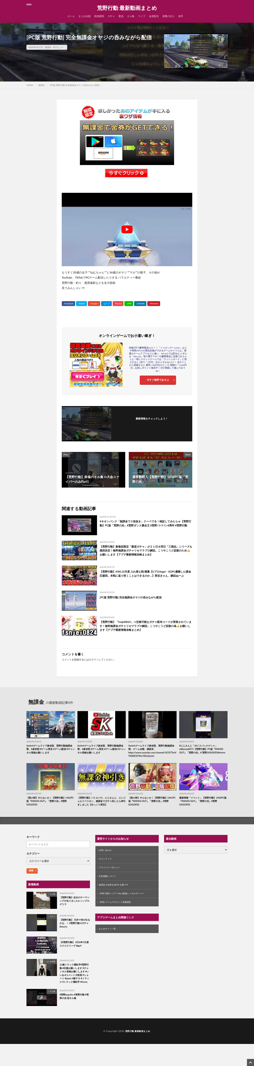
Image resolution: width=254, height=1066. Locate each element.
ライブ (141, 16)
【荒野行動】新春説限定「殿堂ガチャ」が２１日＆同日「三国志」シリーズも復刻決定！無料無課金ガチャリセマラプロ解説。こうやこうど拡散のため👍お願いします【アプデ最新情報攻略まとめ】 (146, 554)
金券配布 (154, 16)
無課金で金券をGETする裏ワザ (116, 898)
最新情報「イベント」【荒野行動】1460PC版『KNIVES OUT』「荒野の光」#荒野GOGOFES (201, 807)
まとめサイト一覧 (109, 943)
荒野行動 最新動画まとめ (127, 8)
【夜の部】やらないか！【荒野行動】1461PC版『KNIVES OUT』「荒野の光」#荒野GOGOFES (150, 807)
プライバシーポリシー (111, 879)
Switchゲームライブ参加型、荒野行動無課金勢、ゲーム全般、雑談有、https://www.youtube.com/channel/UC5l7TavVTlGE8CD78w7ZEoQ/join (152, 755)
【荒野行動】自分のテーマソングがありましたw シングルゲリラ (74, 912)
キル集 (130, 16)
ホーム (71, 16)
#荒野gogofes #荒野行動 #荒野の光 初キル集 (74, 1019)
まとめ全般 (84, 16)
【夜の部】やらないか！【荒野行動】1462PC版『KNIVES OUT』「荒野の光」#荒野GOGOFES (48, 807)
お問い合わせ (106, 861)
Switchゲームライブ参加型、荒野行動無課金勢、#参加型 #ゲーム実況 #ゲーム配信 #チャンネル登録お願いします (50, 753)
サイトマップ (106, 870)
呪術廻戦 (99, 16)
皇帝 (180, 16)
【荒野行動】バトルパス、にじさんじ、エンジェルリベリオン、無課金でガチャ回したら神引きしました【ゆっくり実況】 (101, 809)
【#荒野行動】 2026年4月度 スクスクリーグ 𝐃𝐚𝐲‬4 (74, 957)
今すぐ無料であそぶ (158, 380)
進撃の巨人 (168, 16)
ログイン (94, 662)
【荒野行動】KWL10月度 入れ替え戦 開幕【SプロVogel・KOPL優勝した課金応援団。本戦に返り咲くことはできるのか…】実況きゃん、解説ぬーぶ (145, 580)
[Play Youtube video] (127, 229)
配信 (121, 16)
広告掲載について (109, 888)
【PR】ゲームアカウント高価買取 (117, 916)
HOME (29, 85)
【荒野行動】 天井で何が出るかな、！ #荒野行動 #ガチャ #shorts (74, 935)
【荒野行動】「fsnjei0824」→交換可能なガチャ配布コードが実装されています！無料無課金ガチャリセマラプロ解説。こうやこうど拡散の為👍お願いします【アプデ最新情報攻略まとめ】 (146, 630)
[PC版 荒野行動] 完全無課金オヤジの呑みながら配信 (74, 85)
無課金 (48, 47)
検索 (31, 881)
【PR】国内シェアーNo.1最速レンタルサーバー (125, 907)
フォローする (151, 423)
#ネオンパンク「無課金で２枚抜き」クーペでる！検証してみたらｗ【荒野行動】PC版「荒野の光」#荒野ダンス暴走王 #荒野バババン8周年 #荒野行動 (145, 526)
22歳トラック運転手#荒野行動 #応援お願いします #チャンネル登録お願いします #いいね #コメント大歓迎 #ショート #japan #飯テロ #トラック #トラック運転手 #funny (74, 989)
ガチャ (111, 16)
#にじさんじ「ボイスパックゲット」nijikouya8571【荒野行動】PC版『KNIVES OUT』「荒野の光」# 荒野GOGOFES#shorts (201, 755)
